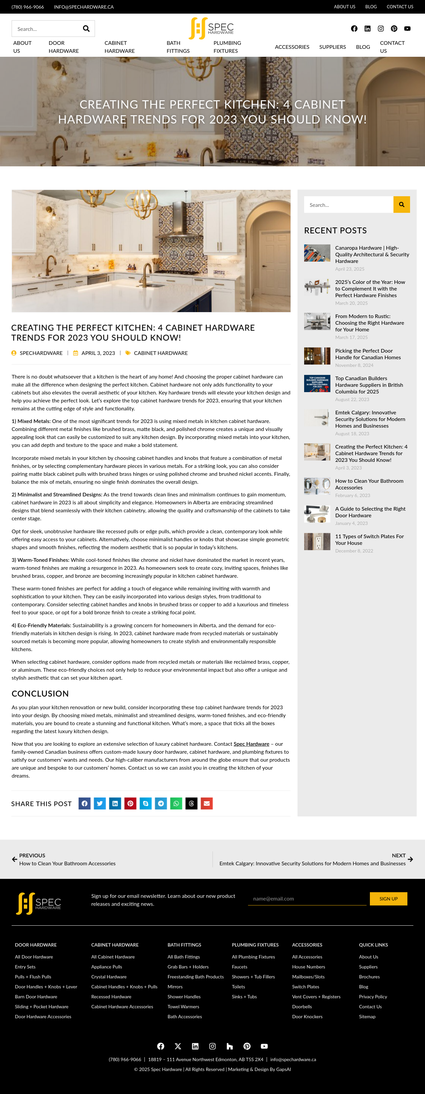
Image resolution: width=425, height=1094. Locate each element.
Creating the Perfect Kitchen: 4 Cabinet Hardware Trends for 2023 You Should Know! (371, 453)
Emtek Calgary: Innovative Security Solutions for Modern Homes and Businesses (370, 419)
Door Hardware (64, 47)
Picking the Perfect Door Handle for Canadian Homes (368, 353)
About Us (22, 47)
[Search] (86, 29)
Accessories (292, 46)
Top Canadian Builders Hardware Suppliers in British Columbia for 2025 (369, 384)
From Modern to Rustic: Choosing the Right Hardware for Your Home (369, 322)
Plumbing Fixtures (227, 47)
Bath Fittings (178, 47)
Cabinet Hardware (120, 47)
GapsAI (283, 1076)
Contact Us (392, 47)
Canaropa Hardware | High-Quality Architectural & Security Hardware (372, 254)
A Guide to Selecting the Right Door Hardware (370, 511)
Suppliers (332, 46)
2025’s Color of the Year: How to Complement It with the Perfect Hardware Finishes (370, 288)
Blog (363, 46)
